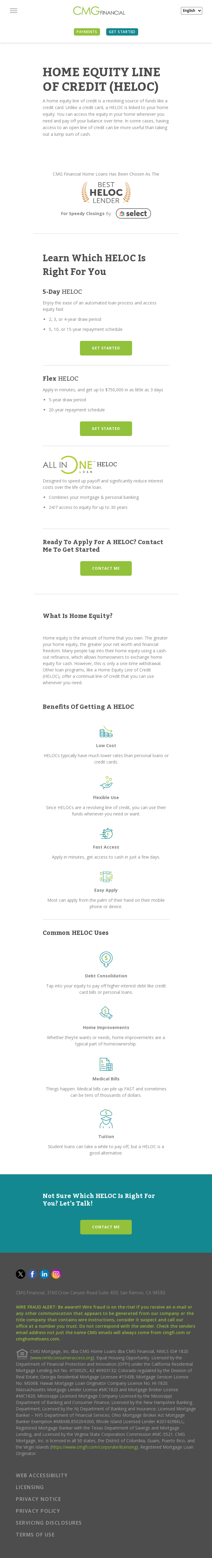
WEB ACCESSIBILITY (42, 1475)
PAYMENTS (87, 31)
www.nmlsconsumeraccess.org (62, 1358)
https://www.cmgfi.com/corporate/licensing (94, 1447)
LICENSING (30, 1487)
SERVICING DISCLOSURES (49, 1522)
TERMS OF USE (35, 1534)
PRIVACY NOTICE (38, 1499)
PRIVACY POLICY (38, 1511)
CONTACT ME (106, 568)
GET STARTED (106, 348)
